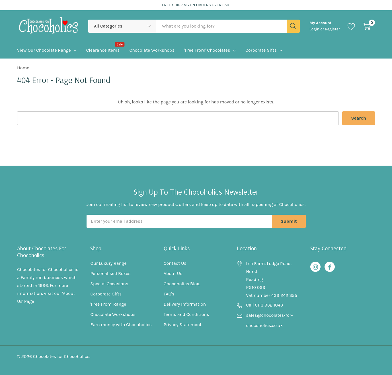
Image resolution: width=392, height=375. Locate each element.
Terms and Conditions (186, 314)
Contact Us (175, 263)
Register (332, 29)
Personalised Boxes (110, 273)
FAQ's (169, 294)
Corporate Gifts (261, 50)
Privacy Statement (183, 324)
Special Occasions (109, 283)
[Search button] (293, 26)
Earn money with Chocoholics (120, 324)
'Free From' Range (108, 304)
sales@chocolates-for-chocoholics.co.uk (269, 320)
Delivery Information (185, 304)
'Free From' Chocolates (207, 50)
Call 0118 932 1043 (264, 305)
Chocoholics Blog (182, 283)
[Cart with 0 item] (367, 26)
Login (314, 29)
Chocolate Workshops (112, 314)
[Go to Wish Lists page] (351, 26)
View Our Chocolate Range (44, 50)
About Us (173, 273)
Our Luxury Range (108, 263)
